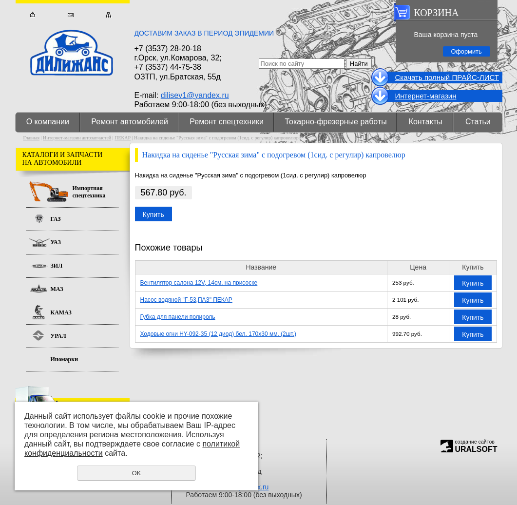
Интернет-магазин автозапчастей (77, 137)
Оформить (466, 51)
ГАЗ (56, 218)
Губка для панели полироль (177, 316)
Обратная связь (70, 15)
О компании (47, 121)
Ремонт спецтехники (227, 121)
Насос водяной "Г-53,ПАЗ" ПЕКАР (186, 299)
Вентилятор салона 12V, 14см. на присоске (199, 282)
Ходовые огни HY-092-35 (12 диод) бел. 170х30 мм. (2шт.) (218, 333)
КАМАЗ (61, 312)
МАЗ (57, 289)
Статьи (478, 121)
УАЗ (56, 242)
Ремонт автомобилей (129, 121)
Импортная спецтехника (89, 192)
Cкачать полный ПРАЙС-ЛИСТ (447, 77)
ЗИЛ (57, 265)
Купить (153, 214)
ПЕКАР (123, 137)
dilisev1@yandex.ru (195, 95)
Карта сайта (108, 15)
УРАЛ (58, 335)
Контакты (425, 121)
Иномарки (64, 359)
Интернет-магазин (426, 96)
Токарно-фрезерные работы (336, 121)
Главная (32, 15)
